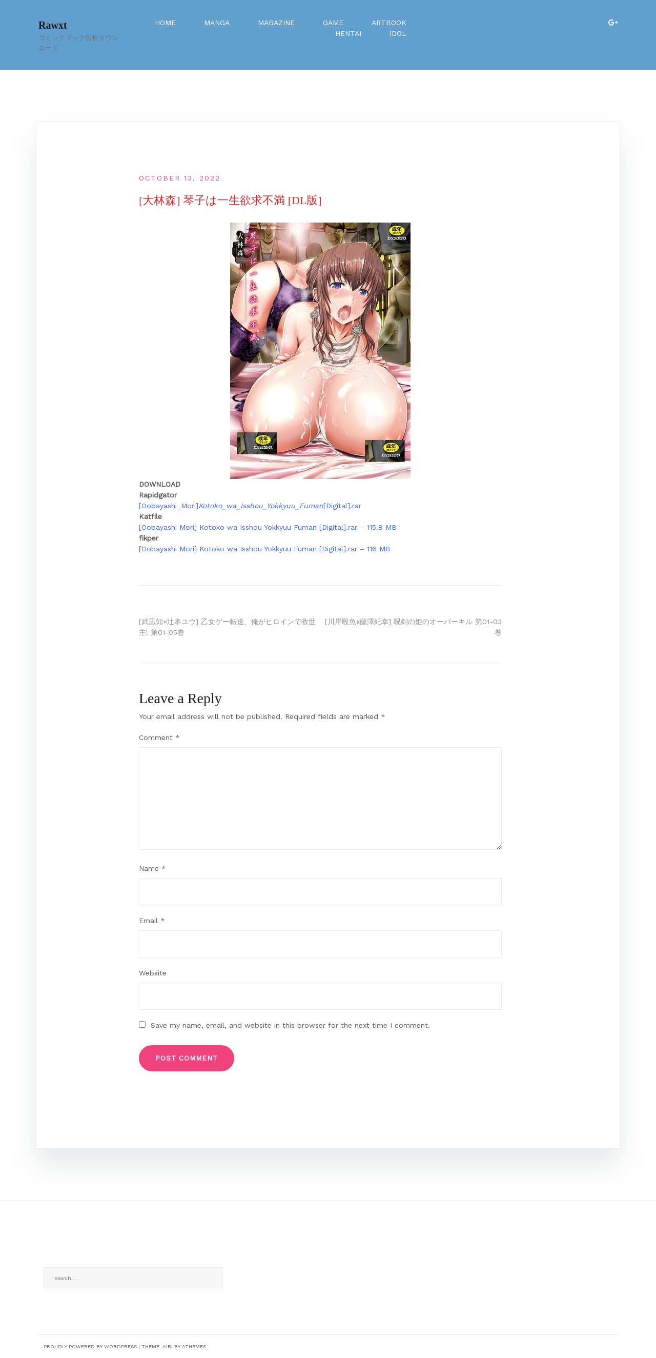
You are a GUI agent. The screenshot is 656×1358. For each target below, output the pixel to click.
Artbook (389, 22)
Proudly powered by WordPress (90, 1346)
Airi (167, 1346)
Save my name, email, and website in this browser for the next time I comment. (290, 1025)
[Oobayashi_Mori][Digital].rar (250, 506)
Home (165, 22)
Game (333, 22)
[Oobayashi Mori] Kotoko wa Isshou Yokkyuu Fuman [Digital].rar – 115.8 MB (268, 527)
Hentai (348, 33)
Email (152, 920)
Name (152, 868)
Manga (217, 22)
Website (153, 973)
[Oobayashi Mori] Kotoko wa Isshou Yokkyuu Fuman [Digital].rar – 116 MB (265, 549)
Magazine (276, 22)
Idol (397, 33)
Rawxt (52, 25)
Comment (159, 737)
